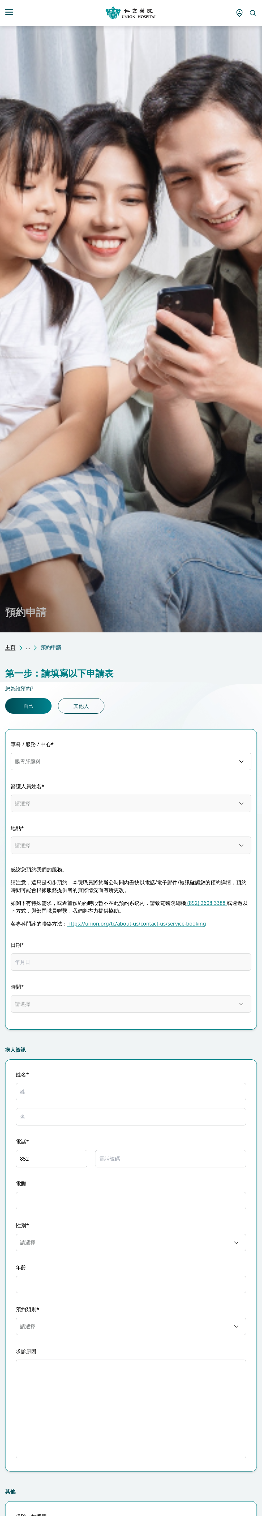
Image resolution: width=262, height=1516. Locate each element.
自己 (28, 705)
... (28, 647)
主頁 (10, 647)
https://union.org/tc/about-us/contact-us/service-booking (136, 923)
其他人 (81, 705)
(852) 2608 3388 (206, 903)
